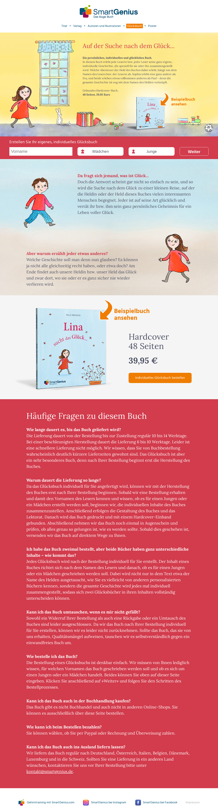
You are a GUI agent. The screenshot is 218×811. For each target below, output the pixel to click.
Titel (64, 26)
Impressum (193, 802)
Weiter (194, 151)
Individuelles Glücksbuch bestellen (160, 378)
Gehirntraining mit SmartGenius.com (50, 802)
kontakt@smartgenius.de (49, 771)
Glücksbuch (134, 26)
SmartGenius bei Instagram (108, 802)
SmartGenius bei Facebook (160, 802)
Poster (152, 26)
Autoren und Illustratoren (104, 26)
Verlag (77, 26)
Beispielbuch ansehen (182, 101)
